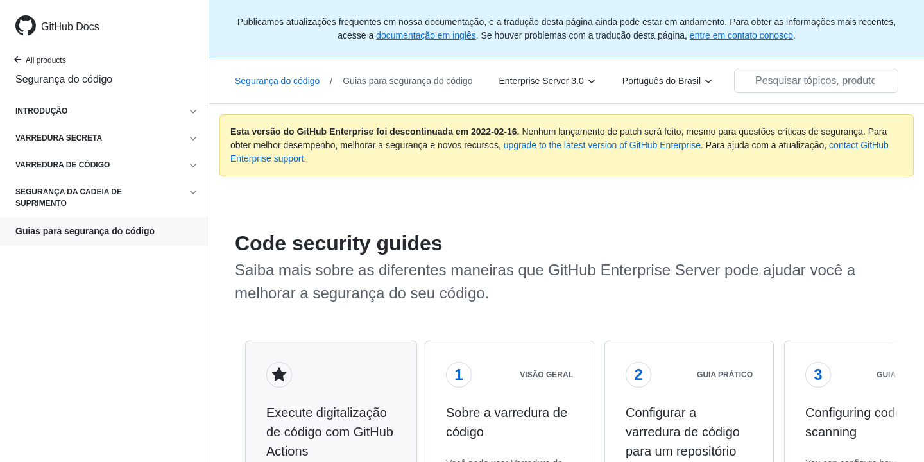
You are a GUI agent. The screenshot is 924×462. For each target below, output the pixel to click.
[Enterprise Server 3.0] (548, 80)
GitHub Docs (70, 26)
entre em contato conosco (741, 35)
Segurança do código (63, 79)
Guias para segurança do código (85, 231)
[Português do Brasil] (668, 80)
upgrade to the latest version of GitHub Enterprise (602, 145)
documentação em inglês (426, 35)
